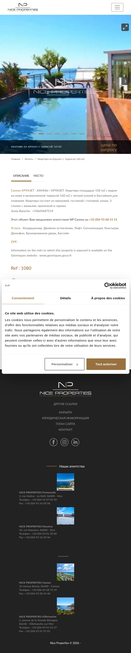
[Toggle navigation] (117, 7)
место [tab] (38, 175)
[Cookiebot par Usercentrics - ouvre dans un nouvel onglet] (107, 285)
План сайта (65, 424)
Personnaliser (65, 364)
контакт (65, 429)
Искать (29, 159)
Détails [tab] (65, 298)
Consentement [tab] (23, 298)
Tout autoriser (106, 364)
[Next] (125, 81)
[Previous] (6, 81)
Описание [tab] (21, 175)
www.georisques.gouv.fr (55, 255)
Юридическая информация (65, 418)
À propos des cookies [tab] (108, 298)
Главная (15, 159)
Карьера (65, 412)
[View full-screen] (125, 27)
